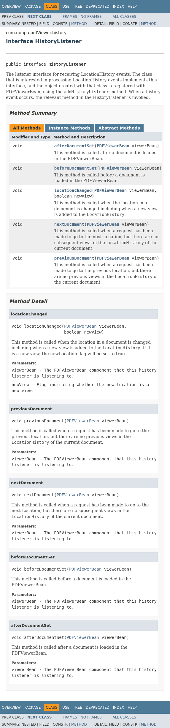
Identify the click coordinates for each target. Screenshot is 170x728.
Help (132, 6)
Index (118, 6)
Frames (70, 17)
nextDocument (69, 224)
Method (79, 24)
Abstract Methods (119, 128)
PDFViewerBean (113, 145)
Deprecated (97, 6)
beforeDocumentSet (75, 168)
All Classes (124, 17)
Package (32, 6)
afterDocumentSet (74, 145)
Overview (11, 6)
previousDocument (74, 258)
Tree (77, 6)
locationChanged (73, 190)
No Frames (91, 17)
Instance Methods (69, 128)
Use (65, 6)
